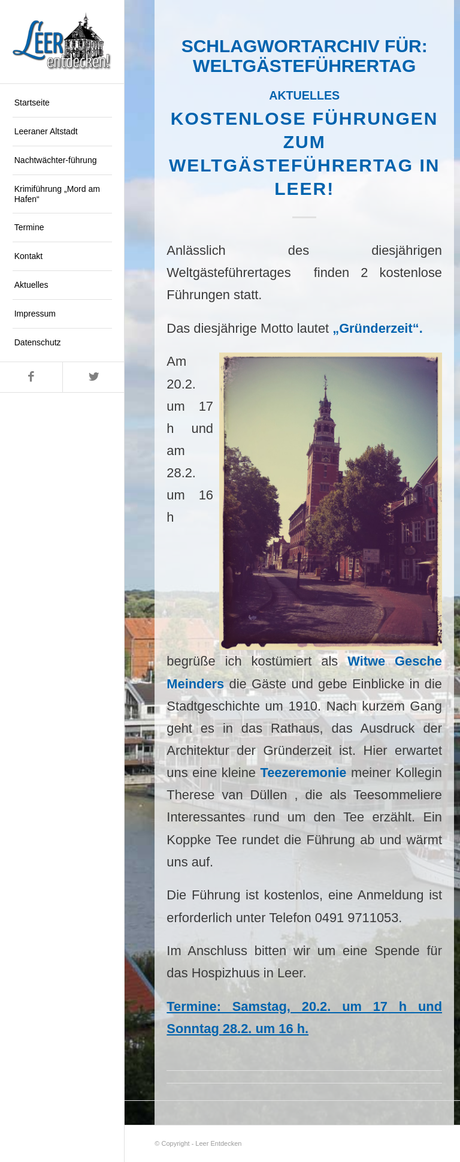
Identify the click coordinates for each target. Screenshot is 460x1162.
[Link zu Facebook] (31, 377)
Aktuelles (304, 95)
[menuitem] (62, 103)
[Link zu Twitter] (93, 377)
